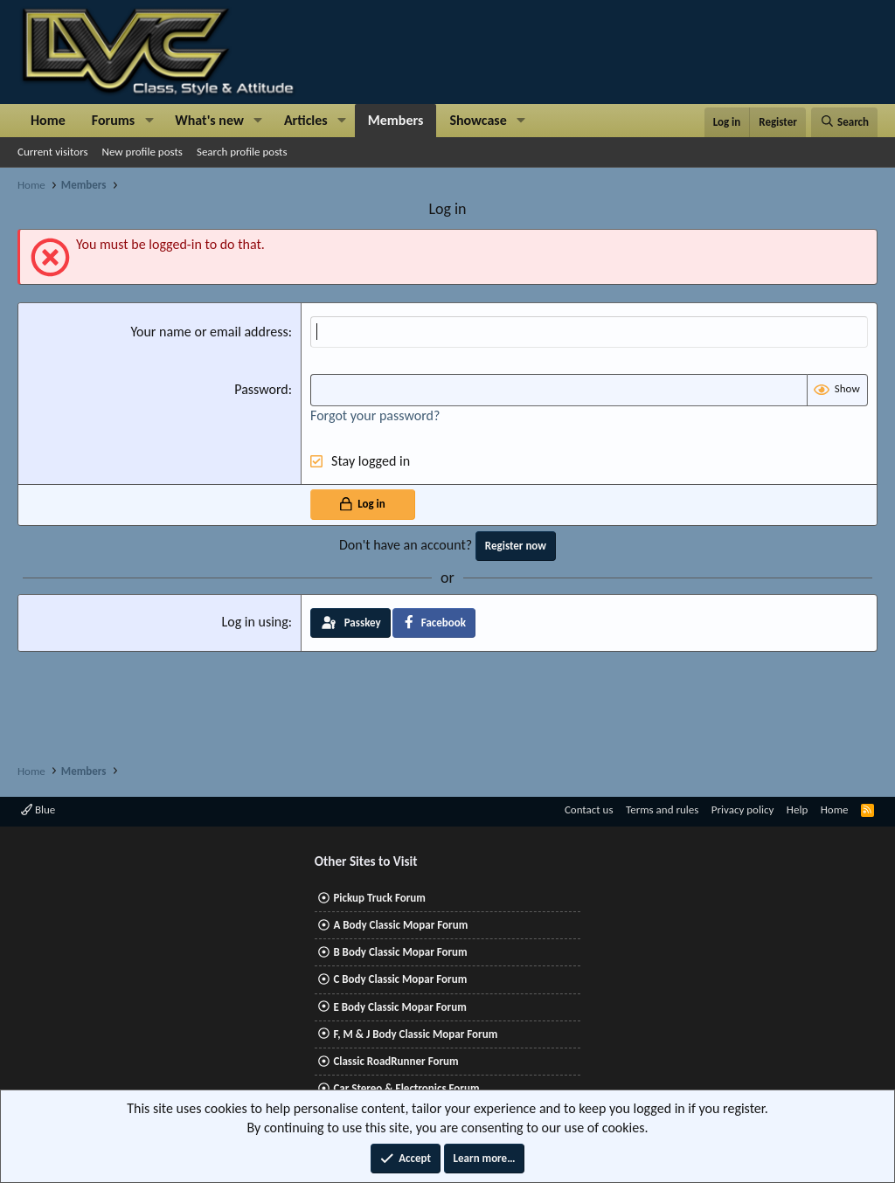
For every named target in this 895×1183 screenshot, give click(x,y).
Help (797, 809)
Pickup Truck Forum (379, 897)
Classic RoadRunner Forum (395, 1061)
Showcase (477, 120)
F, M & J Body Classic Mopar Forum (415, 1034)
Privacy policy (742, 809)
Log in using (254, 621)
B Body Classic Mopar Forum (400, 951)
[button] (149, 120)
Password (261, 389)
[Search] (844, 122)
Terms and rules (662, 809)
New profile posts (142, 151)
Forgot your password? (375, 415)
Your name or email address (209, 331)
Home (48, 120)
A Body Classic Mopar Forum (400, 924)
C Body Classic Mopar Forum (400, 979)
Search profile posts (242, 151)
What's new (209, 120)
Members (396, 120)
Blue (38, 809)
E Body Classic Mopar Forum (399, 1007)
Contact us (589, 809)
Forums (113, 120)
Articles (306, 120)
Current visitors (52, 151)
